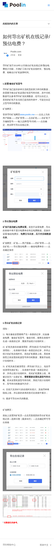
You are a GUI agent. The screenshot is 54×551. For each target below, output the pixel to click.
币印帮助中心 (9, 544)
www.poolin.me (27, 114)
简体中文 (44, 545)
